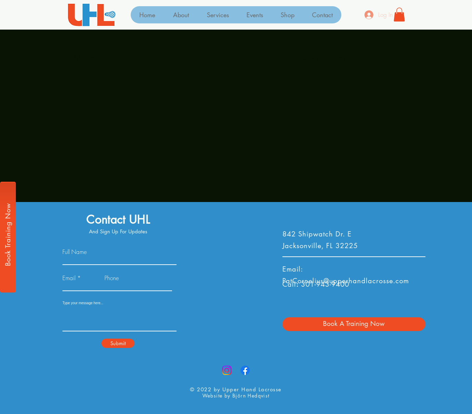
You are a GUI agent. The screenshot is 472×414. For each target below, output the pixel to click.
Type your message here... (82, 303)
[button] (399, 15)
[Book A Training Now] (353, 324)
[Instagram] (227, 370)
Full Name (74, 252)
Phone (111, 278)
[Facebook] (245, 370)
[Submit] (117, 343)
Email (69, 278)
